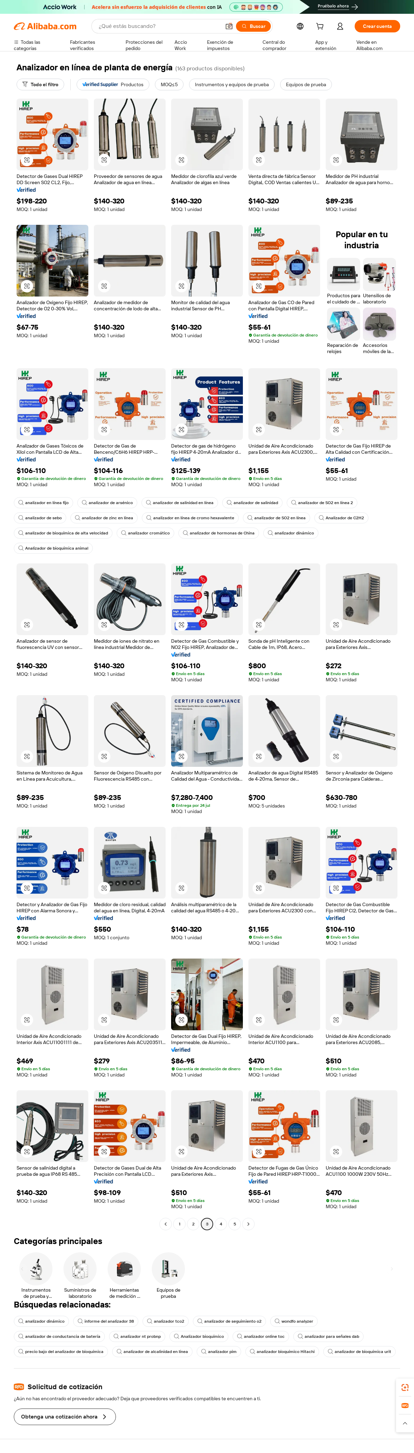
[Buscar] (253, 26)
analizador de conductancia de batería (59, 1336)
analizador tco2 (165, 1321)
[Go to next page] (248, 1224)
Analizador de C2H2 (341, 518)
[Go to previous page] (165, 1224)
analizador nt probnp (137, 1336)
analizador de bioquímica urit (359, 1351)
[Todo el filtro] (40, 84)
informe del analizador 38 (106, 1321)
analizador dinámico (291, 533)
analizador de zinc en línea (104, 518)
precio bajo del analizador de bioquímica (60, 1351)
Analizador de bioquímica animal (53, 548)
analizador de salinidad (252, 502)
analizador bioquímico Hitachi (282, 1351)
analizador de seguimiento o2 (229, 1321)
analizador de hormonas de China (219, 533)
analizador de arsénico (107, 502)
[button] (229, 26)
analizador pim (219, 1351)
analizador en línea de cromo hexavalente (190, 518)
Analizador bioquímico (199, 1336)
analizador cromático (145, 533)
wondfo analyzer (294, 1321)
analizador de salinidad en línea (180, 502)
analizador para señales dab (328, 1336)
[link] (405, 1387)
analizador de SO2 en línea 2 (322, 502)
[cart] (321, 27)
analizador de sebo (40, 518)
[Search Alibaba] (159, 26)
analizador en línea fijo (43, 502)
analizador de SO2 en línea (276, 518)
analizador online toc (261, 1336)
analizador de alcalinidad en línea (152, 1351)
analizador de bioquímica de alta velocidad (63, 533)
